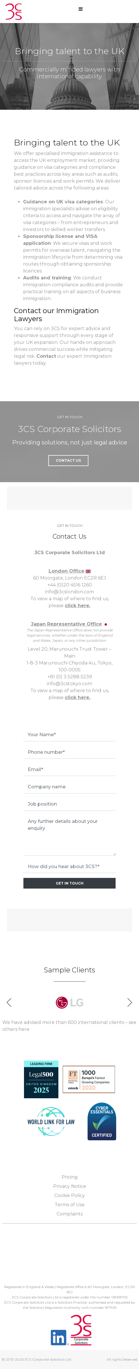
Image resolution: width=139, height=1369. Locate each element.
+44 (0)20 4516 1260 (69, 585)
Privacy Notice (69, 1186)
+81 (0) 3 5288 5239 (69, 676)
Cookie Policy (69, 1195)
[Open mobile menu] (80, 8)
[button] (130, 1002)
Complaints (70, 1214)
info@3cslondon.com (69, 591)
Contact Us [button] (68, 460)
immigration (74, 153)
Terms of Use (70, 1204)
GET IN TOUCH (70, 883)
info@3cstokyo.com (69, 683)
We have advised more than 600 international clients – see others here (69, 1026)
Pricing (70, 1177)
